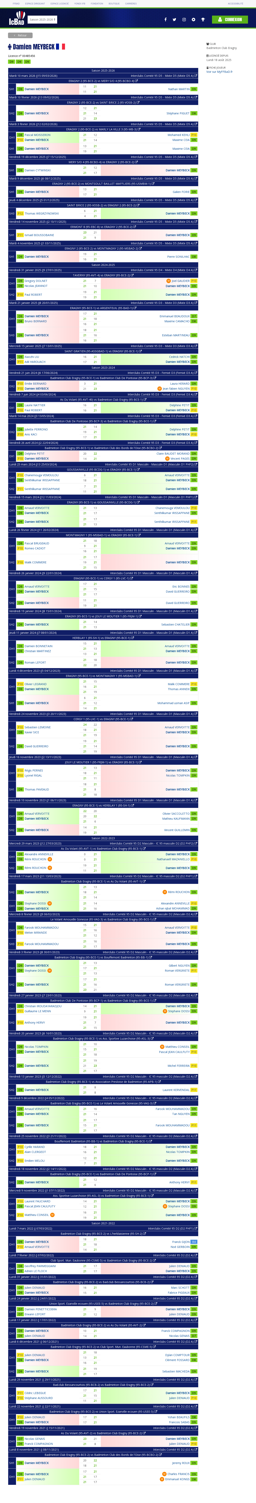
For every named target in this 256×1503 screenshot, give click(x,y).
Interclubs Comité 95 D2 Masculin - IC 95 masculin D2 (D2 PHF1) (153, 876)
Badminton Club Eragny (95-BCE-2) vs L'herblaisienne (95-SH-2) (103, 1234)
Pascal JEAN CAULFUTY (174, 1052)
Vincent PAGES (180, 458)
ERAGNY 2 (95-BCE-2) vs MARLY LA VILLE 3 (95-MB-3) (103, 129)
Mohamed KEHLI (179, 135)
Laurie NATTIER (35, 405)
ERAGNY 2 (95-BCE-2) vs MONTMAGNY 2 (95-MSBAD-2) (103, 248)
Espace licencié (60, 3)
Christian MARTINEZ (38, 651)
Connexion (230, 19)
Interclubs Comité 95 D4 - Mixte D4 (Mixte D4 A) (164, 270)
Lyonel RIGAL (33, 775)
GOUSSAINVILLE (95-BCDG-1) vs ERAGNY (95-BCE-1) (103, 469)
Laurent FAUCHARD (37, 1201)
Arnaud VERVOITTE (177, 475)
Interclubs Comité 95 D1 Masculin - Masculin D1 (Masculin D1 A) (153, 530)
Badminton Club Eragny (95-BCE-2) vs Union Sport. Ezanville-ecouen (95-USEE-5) (103, 1411)
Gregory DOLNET (36, 281)
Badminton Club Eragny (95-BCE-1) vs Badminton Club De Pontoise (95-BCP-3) (103, 378)
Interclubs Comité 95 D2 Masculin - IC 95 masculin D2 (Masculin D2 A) (150, 914)
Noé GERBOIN (180, 1247)
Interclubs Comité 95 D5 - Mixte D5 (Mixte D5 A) (164, 76)
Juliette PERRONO (36, 429)
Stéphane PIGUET (178, 113)
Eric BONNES (181, 586)
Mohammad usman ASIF (173, 703)
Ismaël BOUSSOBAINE (39, 235)
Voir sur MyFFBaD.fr (219, 72)
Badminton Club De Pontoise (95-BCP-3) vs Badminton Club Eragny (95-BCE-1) (103, 421)
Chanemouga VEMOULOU (42, 475)
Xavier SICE (32, 732)
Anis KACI (31, 434)
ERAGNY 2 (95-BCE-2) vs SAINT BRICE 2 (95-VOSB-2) (103, 102)
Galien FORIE (181, 192)
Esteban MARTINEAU (176, 335)
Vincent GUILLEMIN (177, 830)
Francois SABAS (179, 1422)
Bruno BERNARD (36, 321)
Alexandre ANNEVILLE (39, 854)
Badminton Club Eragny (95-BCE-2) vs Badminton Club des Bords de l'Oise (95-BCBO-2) (103, 1455)
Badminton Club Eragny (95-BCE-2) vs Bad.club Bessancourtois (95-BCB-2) (103, 1282)
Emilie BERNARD (35, 383)
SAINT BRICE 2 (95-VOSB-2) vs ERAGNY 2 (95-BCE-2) (103, 205)
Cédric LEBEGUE (35, 1393)
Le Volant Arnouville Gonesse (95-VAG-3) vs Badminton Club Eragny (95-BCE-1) (103, 919)
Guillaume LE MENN (38, 1011)
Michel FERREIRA (179, 1066)
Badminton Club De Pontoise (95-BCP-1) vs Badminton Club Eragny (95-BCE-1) (103, 1000)
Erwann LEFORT (35, 1314)
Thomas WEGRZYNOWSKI (42, 213)
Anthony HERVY (35, 1022)
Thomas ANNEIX (179, 689)
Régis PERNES (34, 770)
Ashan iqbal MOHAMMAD (173, 908)
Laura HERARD (180, 383)
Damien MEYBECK (37, 89)
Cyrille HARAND (35, 1147)
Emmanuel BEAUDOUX (175, 316)
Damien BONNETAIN (38, 646)
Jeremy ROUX (181, 1463)
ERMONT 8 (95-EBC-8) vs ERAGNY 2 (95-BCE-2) (103, 227)
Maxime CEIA (181, 140)
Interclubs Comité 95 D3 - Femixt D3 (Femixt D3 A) (162, 373)
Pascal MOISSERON (37, 135)
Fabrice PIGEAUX (179, 1292)
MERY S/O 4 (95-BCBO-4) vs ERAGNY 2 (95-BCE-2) (103, 162)
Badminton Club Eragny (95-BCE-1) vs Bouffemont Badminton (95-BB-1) (103, 957)
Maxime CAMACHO (177, 321)
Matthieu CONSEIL (177, 1047)
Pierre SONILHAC (178, 256)
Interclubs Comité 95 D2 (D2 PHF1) (172, 1228)
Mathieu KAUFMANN (176, 818)
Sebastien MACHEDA (176, 1371)
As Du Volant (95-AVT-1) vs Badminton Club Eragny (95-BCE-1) (103, 848)
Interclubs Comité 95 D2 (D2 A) (175, 1255)
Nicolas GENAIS (179, 1336)
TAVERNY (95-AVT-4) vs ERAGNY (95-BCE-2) (103, 275)
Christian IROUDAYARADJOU (43, 1006)
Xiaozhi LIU (32, 357)
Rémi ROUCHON (35, 859)
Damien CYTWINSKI (38, 170)
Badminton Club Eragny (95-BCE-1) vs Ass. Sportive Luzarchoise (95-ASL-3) (103, 1038)
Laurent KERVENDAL (176, 1090)
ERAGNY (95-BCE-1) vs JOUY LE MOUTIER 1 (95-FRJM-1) (103, 616)
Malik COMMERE (35, 562)
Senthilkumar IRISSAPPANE (42, 480)
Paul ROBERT (33, 294)
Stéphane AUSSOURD (39, 1398)
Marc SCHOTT (180, 1287)
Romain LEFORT (35, 662)
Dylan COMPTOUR (177, 1355)
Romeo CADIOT (35, 548)
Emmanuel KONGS (177, 1479)
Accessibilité (235, 3)
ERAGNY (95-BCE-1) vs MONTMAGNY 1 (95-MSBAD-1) (103, 676)
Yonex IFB (79, 3)
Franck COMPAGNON (175, 1331)
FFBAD (16, 3)
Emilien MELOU (35, 1161)
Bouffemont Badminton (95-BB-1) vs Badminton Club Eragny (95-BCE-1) (103, 1141)
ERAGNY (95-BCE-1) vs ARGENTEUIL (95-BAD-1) (103, 308)
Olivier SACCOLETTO (176, 813)
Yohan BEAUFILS (179, 1417)
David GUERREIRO (178, 591)
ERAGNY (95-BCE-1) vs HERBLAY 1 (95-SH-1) (103, 805)
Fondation (97, 3)
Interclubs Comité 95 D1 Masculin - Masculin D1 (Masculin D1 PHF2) (151, 464)
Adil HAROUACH (35, 362)
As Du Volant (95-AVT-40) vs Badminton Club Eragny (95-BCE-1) (103, 399)
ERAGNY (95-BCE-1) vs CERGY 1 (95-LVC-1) (103, 578)
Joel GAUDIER (181, 281)
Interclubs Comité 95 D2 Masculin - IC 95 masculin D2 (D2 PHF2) (153, 843)
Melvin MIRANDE (36, 932)
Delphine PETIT (180, 405)
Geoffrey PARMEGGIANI (40, 1266)
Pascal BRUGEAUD (37, 543)
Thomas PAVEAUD (37, 789)
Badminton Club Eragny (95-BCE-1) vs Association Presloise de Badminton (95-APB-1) (103, 1082)
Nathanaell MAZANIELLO (173, 859)
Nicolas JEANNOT (36, 286)
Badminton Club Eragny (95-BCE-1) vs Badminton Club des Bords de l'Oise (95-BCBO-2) (103, 448)
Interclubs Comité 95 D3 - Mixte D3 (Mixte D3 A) (164, 303)
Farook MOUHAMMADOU (42, 927)
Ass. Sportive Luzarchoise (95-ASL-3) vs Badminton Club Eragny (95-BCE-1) (103, 1196)
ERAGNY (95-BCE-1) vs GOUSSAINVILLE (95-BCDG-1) (103, 502)
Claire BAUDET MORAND (173, 453)
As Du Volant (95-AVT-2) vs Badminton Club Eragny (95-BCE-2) (103, 1433)
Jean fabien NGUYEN (176, 388)
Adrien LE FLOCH (36, 1271)
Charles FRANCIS (179, 1474)
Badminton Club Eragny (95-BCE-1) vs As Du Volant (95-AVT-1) (103, 881)
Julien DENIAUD (179, 1266)
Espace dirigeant (35, 3)
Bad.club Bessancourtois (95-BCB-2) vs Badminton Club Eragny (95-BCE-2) (103, 1385)
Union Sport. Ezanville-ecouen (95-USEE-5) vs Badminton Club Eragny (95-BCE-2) (103, 1303)
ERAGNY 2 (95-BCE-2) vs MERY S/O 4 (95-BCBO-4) (103, 81)
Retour (22, 35)
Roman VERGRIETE (177, 970)
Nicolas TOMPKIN (178, 775)
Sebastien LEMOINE (38, 727)
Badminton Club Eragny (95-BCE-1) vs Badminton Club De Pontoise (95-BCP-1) (103, 1174)
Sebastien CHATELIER (175, 624)
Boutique (114, 3)
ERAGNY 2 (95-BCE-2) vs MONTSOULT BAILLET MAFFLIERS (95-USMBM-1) (103, 184)
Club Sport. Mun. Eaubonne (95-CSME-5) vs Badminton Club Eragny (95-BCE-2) (103, 1260)
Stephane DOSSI (35, 903)
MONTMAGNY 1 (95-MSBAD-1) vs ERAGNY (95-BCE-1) (103, 535)
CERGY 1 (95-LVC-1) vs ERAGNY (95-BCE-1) (103, 719)
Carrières (131, 3)
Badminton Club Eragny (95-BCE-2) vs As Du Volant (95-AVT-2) (103, 1325)
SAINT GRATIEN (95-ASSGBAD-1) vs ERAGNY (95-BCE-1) (103, 351)
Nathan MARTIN (179, 89)
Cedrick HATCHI (179, 357)
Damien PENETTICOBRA (41, 1309)
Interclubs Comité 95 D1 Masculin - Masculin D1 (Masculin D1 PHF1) (151, 497)
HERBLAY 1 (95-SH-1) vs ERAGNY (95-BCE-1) (103, 638)
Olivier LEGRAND (36, 684)
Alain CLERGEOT (35, 1152)
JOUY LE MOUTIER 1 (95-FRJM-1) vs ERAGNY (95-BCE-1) (103, 762)
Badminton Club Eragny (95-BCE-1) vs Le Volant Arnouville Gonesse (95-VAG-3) (103, 1103)
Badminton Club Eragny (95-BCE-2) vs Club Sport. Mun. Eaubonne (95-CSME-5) (103, 1347)
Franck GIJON (181, 1242)
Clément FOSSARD (177, 1360)
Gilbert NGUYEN (179, 965)
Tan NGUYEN (181, 1114)
